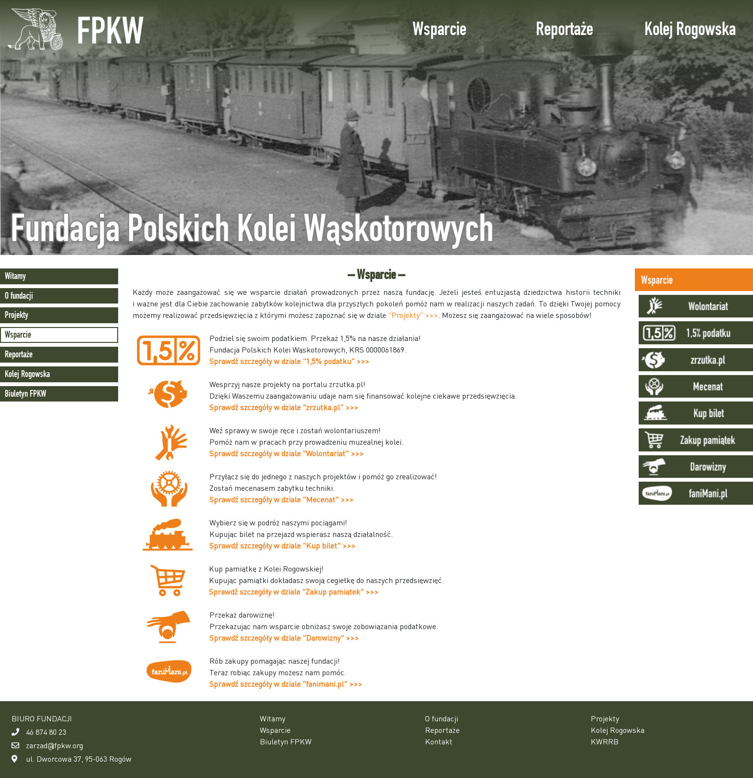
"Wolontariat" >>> (333, 453)
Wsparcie (439, 28)
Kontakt (438, 741)
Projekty (16, 314)
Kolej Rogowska (690, 28)
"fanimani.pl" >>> (332, 684)
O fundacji (19, 295)
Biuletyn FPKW (25, 393)
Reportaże (564, 28)
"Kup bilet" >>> (329, 545)
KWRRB (605, 741)
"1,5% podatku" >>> (336, 361)
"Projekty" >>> (413, 315)
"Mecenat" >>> (328, 499)
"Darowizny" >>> (331, 637)
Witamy (15, 275)
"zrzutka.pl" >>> (330, 407)
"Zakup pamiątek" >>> (340, 591)
